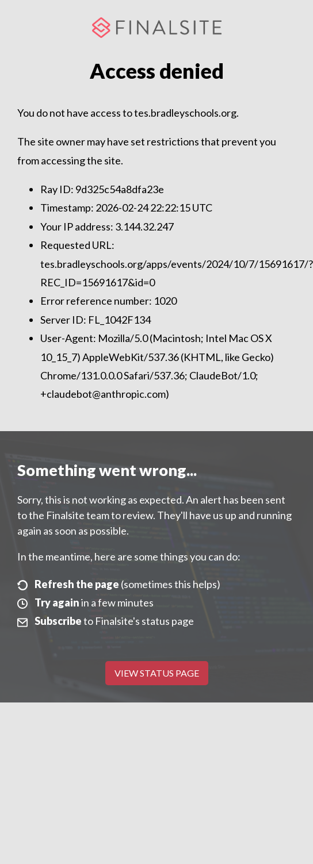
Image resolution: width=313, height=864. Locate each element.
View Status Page (156, 672)
